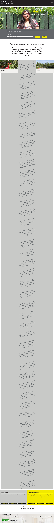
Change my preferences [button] (14, 520)
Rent (44, 36)
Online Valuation (49, 503)
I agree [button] (3, 520)
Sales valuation (32, 503)
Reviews (22, 503)
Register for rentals (13, 503)
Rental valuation (40, 503)
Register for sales (4, 503)
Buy (37, 36)
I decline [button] (7, 520)
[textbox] (20, 36)
